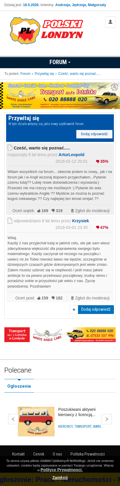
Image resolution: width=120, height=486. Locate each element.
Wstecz (13, 419)
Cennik (38, 454)
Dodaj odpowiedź (94, 134)
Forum (60, 62)
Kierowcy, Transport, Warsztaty (81, 426)
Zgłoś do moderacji (92, 210)
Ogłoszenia (19, 386)
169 (44, 210)
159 (44, 298)
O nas (57, 454)
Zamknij (60, 477)
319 (59, 210)
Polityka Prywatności (87, 454)
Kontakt (18, 454)
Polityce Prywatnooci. (61, 469)
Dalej (107, 419)
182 (59, 298)
